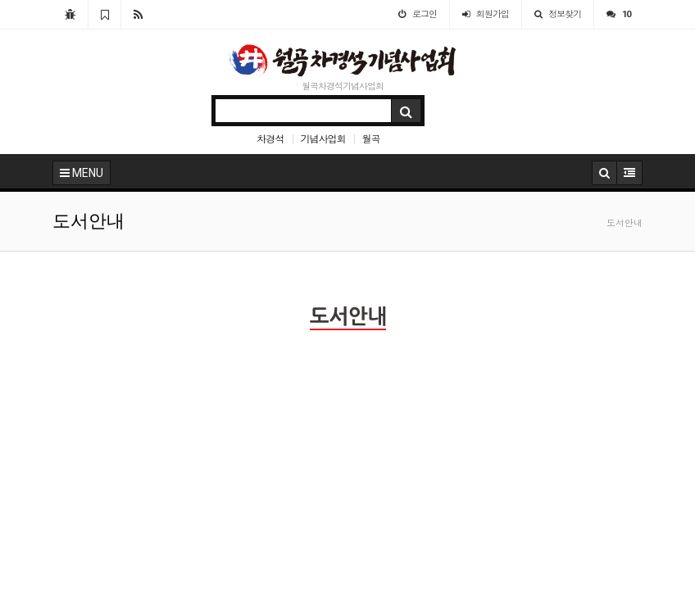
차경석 (270, 138)
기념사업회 (322, 138)
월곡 (370, 138)
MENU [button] (81, 172)
